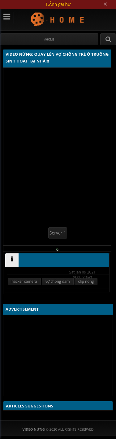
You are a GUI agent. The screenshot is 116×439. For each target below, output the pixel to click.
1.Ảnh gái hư (58, 4)
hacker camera (24, 281)
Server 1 (57, 233)
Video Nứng (58, 19)
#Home (49, 39)
